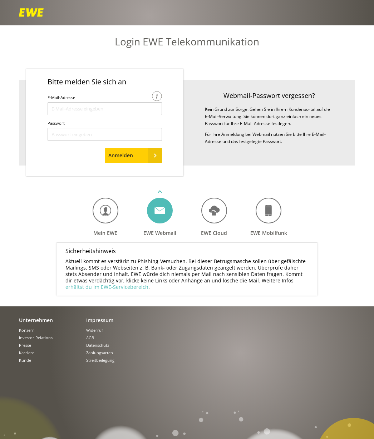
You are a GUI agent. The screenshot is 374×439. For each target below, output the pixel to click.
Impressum (99, 320)
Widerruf (94, 330)
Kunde (25, 360)
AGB (90, 338)
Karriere (26, 353)
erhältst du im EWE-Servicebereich (106, 286)
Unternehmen (36, 320)
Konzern (27, 330)
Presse (25, 345)
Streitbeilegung (100, 360)
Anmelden (135, 155)
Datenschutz (97, 345)
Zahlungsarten (99, 353)
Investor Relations (36, 338)
